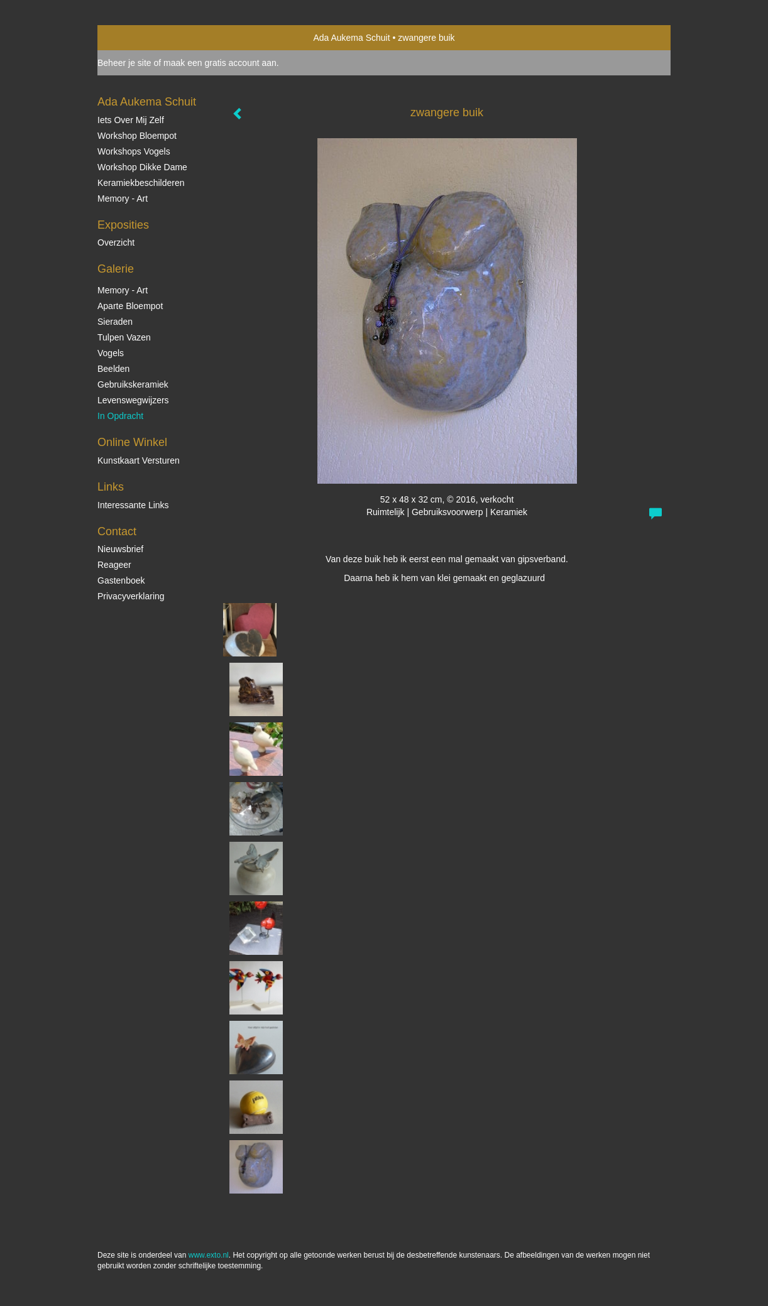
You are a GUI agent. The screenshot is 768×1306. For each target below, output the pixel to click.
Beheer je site (124, 63)
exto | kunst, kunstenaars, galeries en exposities (132, 37)
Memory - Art (122, 198)
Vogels (110, 353)
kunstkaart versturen (138, 460)
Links (110, 487)
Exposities (123, 225)
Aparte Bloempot (130, 306)
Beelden (113, 369)
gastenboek (121, 580)
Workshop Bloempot (137, 136)
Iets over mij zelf (130, 120)
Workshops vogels (133, 151)
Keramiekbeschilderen (141, 183)
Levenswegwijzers (133, 400)
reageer (114, 565)
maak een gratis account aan (220, 63)
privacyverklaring (131, 596)
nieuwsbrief (120, 549)
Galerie (115, 269)
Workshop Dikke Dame (142, 167)
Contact (116, 531)
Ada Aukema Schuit (351, 38)
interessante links (133, 505)
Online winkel (132, 442)
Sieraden (115, 322)
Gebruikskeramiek (132, 384)
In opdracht (120, 416)
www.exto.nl (209, 1255)
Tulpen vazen (124, 337)
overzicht (115, 242)
